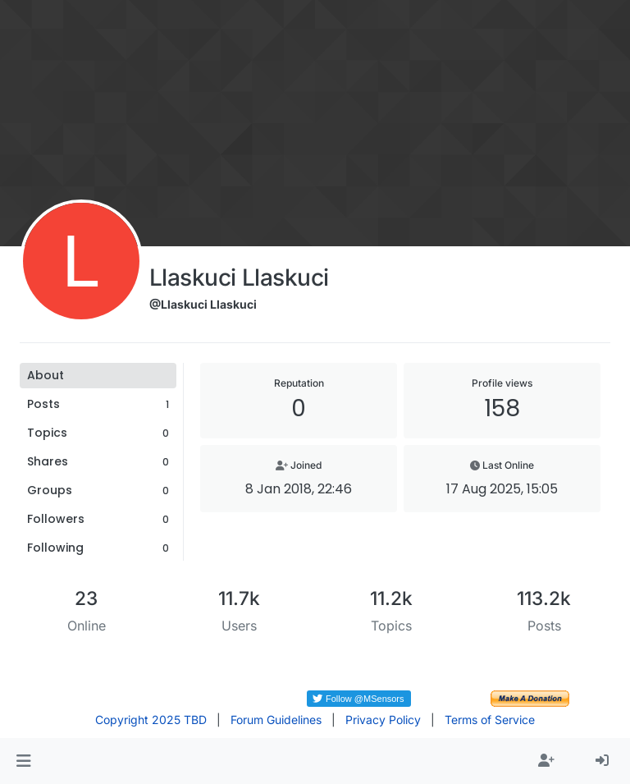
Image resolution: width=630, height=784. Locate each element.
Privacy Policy (383, 720)
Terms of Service (490, 720)
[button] (23, 761)
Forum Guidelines (276, 720)
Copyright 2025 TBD (151, 720)
